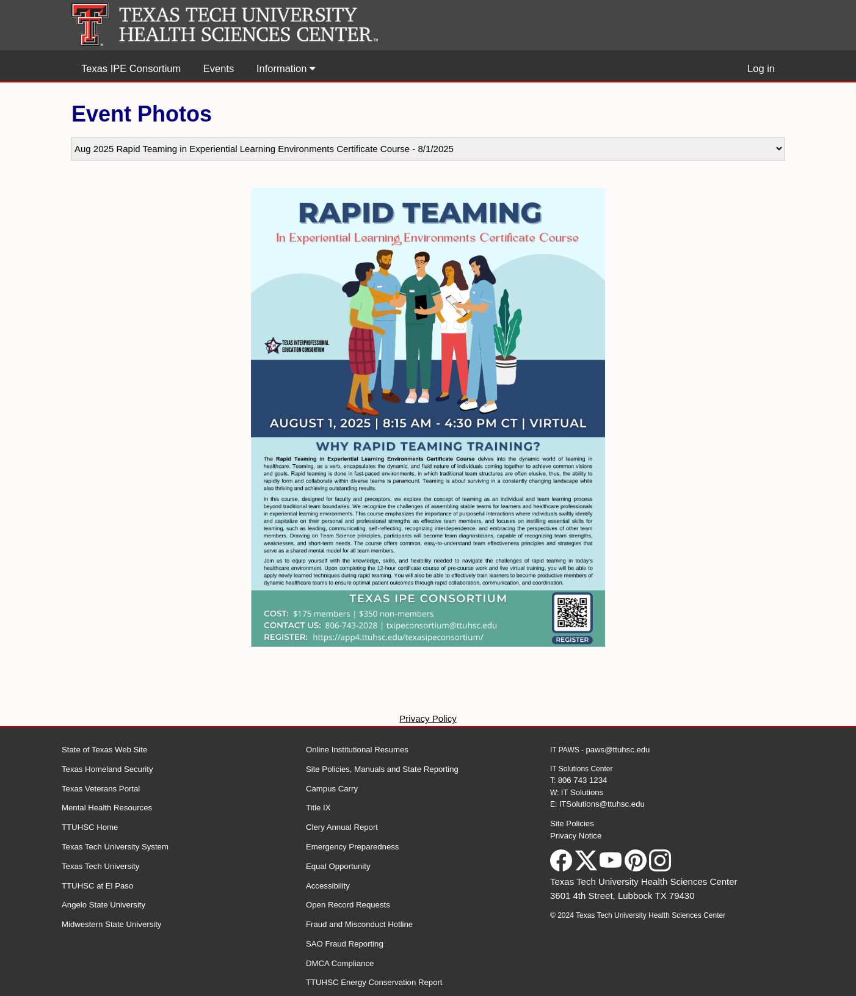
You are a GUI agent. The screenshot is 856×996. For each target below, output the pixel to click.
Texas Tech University (100, 866)
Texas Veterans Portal (101, 788)
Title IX (318, 807)
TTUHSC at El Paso (97, 885)
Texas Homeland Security (107, 769)
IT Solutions (582, 792)
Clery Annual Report (342, 827)
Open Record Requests (348, 904)
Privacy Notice (575, 835)
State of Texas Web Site (104, 749)
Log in (761, 68)
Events (218, 68)
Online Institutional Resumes (357, 749)
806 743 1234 (583, 780)
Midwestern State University (111, 924)
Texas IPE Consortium (131, 68)
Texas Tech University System (115, 846)
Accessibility (328, 885)
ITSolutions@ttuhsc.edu (602, 804)
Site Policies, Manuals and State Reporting (382, 769)
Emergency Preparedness (352, 846)
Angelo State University (103, 904)
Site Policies (572, 823)
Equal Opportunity (338, 866)
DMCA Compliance (340, 963)
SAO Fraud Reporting (344, 943)
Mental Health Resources (107, 807)
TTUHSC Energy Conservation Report (374, 982)
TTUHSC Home (90, 827)
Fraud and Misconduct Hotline (359, 924)
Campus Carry (332, 788)
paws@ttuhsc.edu (618, 749)
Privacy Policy (427, 718)
